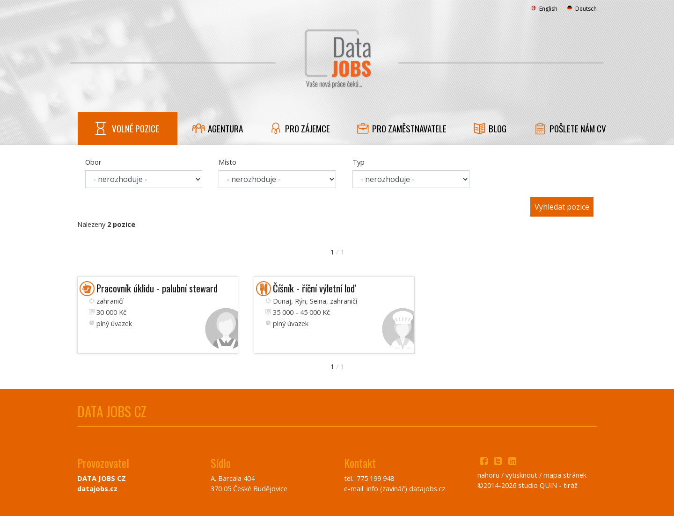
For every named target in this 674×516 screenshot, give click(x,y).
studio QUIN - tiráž (548, 485)
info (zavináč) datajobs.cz (405, 488)
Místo (227, 162)
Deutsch (582, 9)
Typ (358, 162)
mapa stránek (564, 475)
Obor (93, 162)
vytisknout (521, 475)
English (544, 9)
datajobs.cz (97, 488)
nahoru (488, 475)
